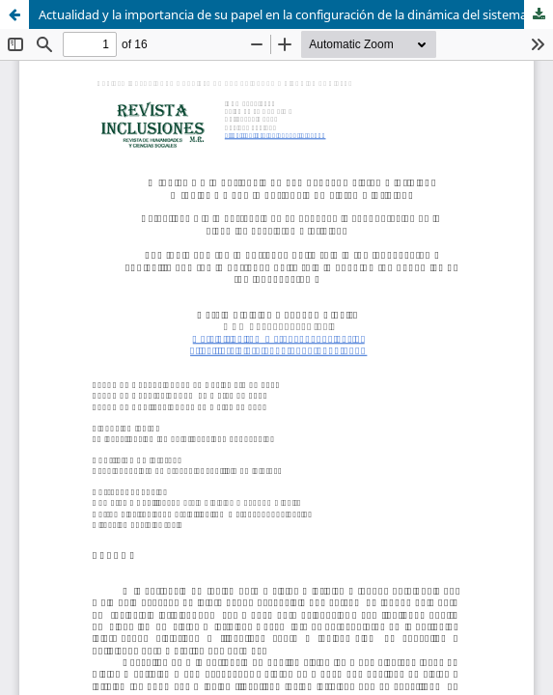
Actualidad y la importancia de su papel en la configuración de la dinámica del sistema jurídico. (296, 14)
